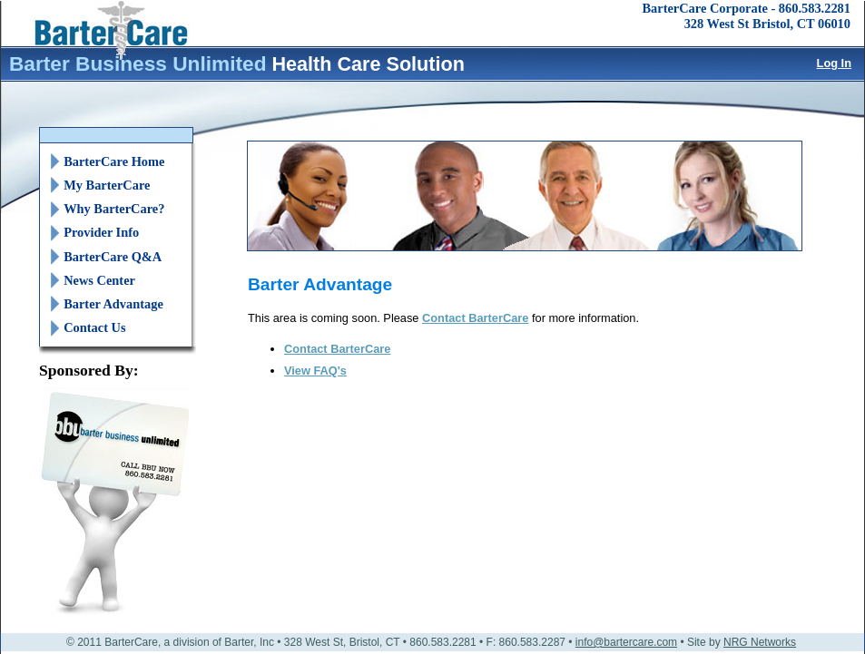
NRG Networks (759, 642)
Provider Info (101, 232)
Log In (834, 63)
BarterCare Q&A (113, 256)
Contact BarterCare (475, 318)
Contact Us (94, 327)
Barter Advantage (113, 304)
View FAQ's (315, 370)
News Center (99, 280)
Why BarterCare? (114, 208)
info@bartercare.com (626, 642)
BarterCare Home (114, 161)
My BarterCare (107, 185)
